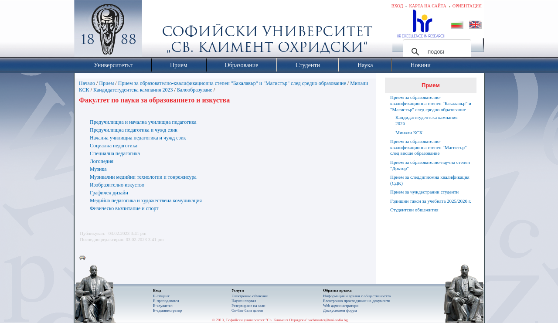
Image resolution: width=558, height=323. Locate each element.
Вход (397, 5)
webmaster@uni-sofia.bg (328, 320)
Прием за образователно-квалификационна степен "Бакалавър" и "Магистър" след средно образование (232, 83)
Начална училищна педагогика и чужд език (138, 138)
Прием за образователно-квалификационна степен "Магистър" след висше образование (428, 147)
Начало (87, 83)
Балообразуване (194, 90)
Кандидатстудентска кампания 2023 (133, 90)
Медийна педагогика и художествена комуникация (146, 200)
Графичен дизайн (109, 193)
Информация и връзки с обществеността (357, 296)
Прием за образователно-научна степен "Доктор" (430, 165)
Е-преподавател (166, 301)
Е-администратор (167, 310)
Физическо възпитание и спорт (124, 208)
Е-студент (161, 296)
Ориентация (467, 5)
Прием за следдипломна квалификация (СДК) (430, 180)
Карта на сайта (427, 5)
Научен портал (243, 301)
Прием (106, 83)
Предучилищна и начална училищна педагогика (143, 122)
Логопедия (101, 161)
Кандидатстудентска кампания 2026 (426, 120)
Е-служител (163, 305)
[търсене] (436, 52)
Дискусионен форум (340, 310)
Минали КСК (408, 132)
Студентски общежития (414, 209)
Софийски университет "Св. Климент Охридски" (157, 30)
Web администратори (340, 305)
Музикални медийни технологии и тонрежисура (143, 177)
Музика (98, 169)
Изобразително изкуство (117, 185)
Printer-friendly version (84, 258)
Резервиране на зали (248, 305)
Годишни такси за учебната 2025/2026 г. (430, 201)
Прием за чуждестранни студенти (424, 191)
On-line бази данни (247, 310)
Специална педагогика (115, 153)
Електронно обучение (249, 296)
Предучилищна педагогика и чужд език (133, 130)
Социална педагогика (113, 146)
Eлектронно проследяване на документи (356, 301)
